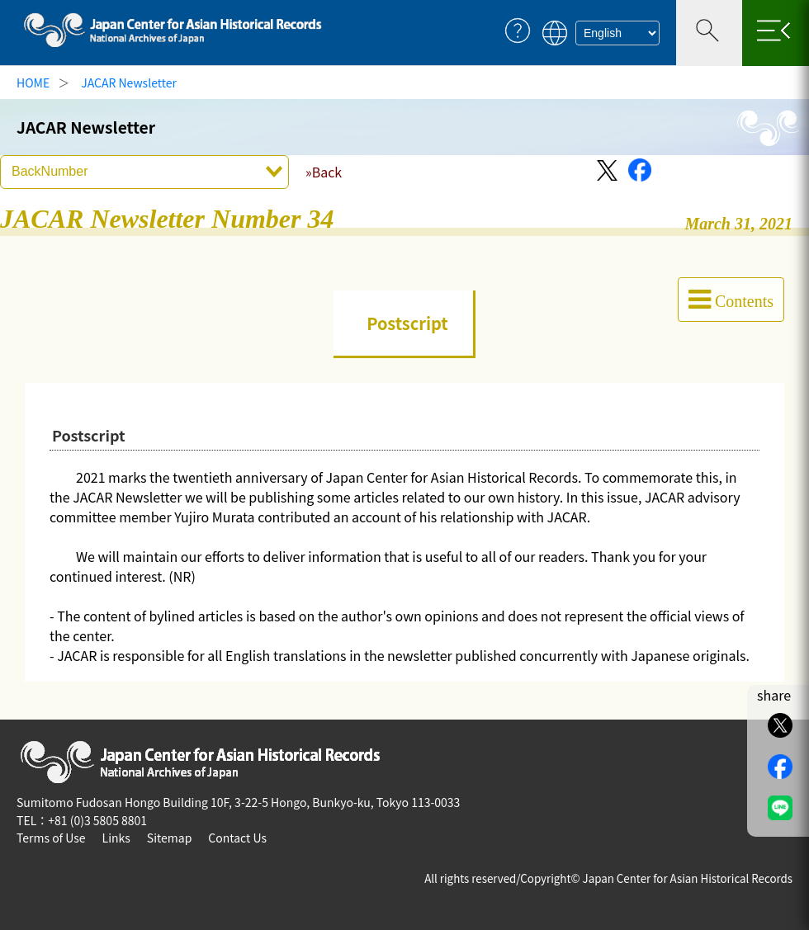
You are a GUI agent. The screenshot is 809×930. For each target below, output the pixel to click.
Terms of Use (51, 837)
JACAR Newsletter (129, 82)
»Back (323, 172)
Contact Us (237, 837)
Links (116, 837)
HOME (33, 82)
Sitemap (169, 837)
